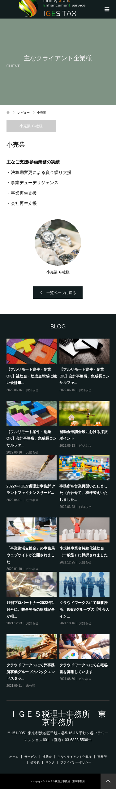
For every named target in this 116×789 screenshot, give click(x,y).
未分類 (30, 685)
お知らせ (32, 390)
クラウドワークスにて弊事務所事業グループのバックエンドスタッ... (30, 672)
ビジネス (85, 445)
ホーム (14, 756)
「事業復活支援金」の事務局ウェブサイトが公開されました (30, 555)
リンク (50, 762)
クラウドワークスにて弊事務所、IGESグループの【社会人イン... (84, 609)
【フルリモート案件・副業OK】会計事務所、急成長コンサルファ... (84, 376)
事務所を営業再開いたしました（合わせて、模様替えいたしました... (83, 493)
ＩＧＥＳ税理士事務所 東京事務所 (58, 718)
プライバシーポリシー (75, 762)
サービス (30, 756)
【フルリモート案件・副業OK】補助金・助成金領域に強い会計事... (31, 376)
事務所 (102, 756)
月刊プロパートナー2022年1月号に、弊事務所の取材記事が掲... (30, 609)
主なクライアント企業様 (75, 756)
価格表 (35, 762)
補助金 (47, 756)
